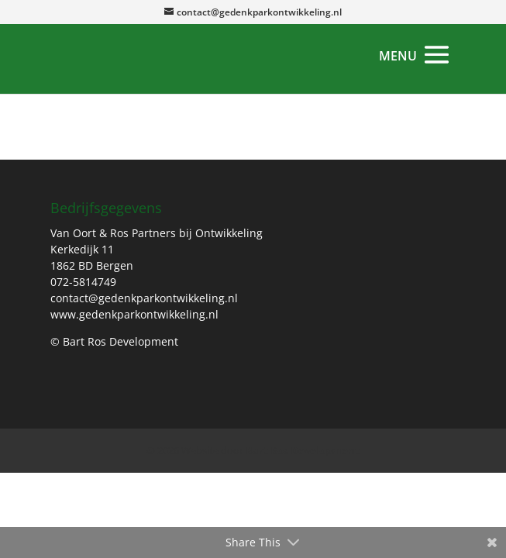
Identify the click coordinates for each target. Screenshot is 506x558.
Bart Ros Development (303, 450)
